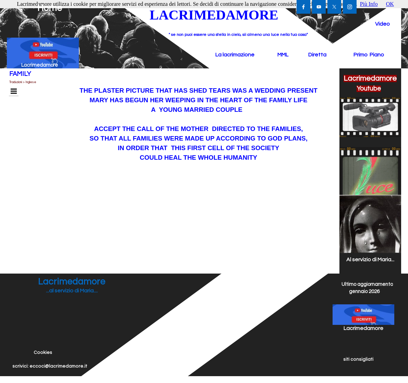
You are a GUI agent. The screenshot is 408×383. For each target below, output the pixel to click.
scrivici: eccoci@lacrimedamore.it (49, 366)
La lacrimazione (234, 54)
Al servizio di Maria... (370, 259)
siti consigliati (358, 359)
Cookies (43, 352)
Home (49, 8)
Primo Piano (368, 54)
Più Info (369, 4)
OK (390, 4)
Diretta (317, 54)
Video (382, 24)
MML (282, 54)
